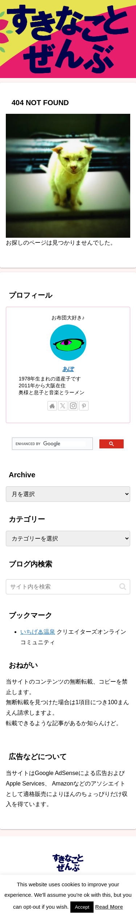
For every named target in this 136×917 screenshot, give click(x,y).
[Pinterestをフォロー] (83, 405)
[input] (68, 586)
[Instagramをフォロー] (73, 405)
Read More (109, 907)
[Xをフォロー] (62, 405)
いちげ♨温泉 (37, 632)
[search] (51, 444)
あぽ (68, 369)
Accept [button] (82, 907)
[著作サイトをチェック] (52, 405)
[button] (122, 586)
